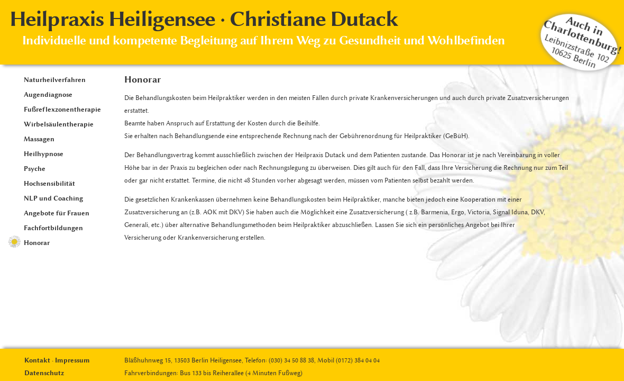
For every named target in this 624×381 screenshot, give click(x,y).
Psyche (34, 168)
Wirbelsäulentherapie (59, 124)
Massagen (39, 138)
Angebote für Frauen (56, 212)
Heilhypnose (43, 153)
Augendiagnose (48, 94)
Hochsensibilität (49, 183)
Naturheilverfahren (55, 79)
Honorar (37, 242)
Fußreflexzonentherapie (62, 109)
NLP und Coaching (53, 198)
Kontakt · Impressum (57, 360)
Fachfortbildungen (53, 227)
